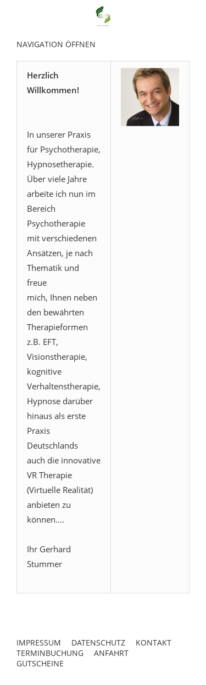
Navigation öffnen (56, 44)
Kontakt (153, 642)
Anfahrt (111, 653)
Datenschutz (98, 642)
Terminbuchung (49, 653)
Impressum (38, 642)
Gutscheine (40, 663)
